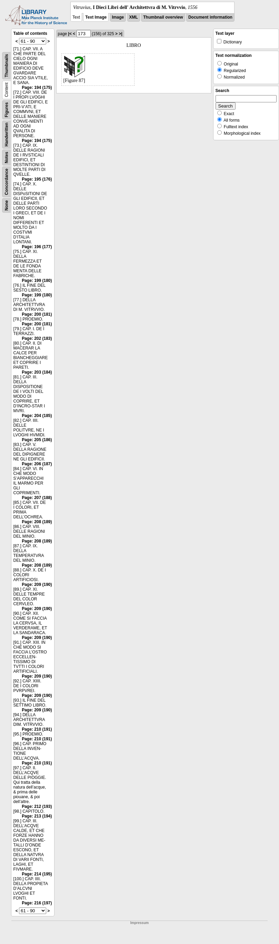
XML (133, 17)
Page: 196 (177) (37, 246)
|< (70, 33)
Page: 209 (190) (37, 584)
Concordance (6, 182)
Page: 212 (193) (37, 806)
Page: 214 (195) (37, 874)
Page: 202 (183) (37, 338)
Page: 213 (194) (37, 816)
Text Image (96, 17)
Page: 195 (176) (37, 179)
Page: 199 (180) (37, 280)
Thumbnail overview (163, 17)
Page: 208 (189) (37, 521)
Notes (6, 157)
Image (118, 17)
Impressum (139, 923)
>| (120, 33)
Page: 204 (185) (37, 415)
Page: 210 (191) (37, 729)
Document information (210, 17)
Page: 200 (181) (37, 314)
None (6, 205)
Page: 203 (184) (37, 372)
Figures (6, 109)
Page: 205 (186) (37, 439)
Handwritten (6, 134)
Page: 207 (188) (37, 497)
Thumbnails (6, 65)
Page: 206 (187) (37, 463)
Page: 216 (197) (37, 903)
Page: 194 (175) (37, 87)
